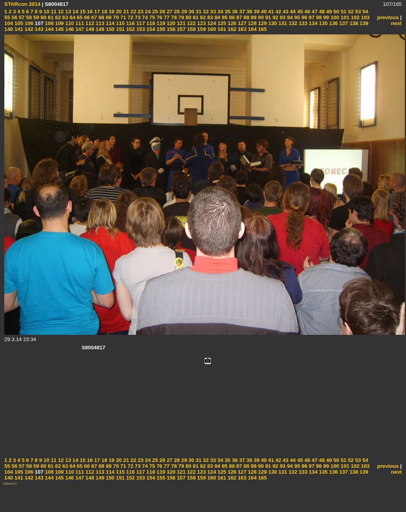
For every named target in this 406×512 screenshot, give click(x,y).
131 (282, 23)
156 (170, 29)
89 (253, 17)
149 (99, 29)
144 (48, 29)
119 (160, 23)
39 (256, 11)
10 (45, 11)
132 (292, 23)
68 (100, 17)
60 (43, 17)
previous (388, 17)
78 (173, 17)
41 (270, 11)
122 (190, 23)
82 (202, 17)
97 (311, 17)
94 (289, 17)
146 (69, 29)
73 (137, 17)
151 (120, 29)
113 (99, 23)
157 (181, 29)
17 (96, 11)
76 (158, 17)
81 (195, 17)
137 (343, 23)
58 (28, 17)
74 (144, 17)
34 (219, 11)
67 (93, 17)
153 (140, 29)
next (396, 23)
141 (18, 29)
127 (241, 23)
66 (86, 17)
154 (150, 29)
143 (38, 29)
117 (140, 23)
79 (180, 17)
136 (333, 23)
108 (48, 23)
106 (28, 23)
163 (241, 29)
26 (161, 11)
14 (75, 11)
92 (274, 17)
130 (272, 23)
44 (292, 11)
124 (211, 23)
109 (59, 23)
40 (263, 11)
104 (8, 23)
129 (262, 23)
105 (18, 23)
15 (82, 11)
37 (241, 11)
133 (302, 23)
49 (328, 11)
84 (217, 17)
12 (60, 11)
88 (246, 17)
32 (205, 11)
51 (343, 11)
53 (357, 11)
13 (67, 11)
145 (59, 29)
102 (354, 17)
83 (209, 17)
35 (227, 11)
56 (14, 17)
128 (251, 23)
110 (69, 23)
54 (364, 11)
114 (109, 23)
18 (104, 11)
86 (231, 17)
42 (277, 11)
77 (166, 17)
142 (28, 29)
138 (353, 23)
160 (211, 29)
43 (285, 11)
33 (212, 11)
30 (190, 11)
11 (53, 11)
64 (71, 17)
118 (150, 23)
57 (21, 17)
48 (321, 11)
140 (8, 29)
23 (140, 11)
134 (312, 23)
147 (79, 29)
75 (151, 17)
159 (201, 29)
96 (303, 17)
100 (334, 17)
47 (314, 11)
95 (296, 17)
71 (122, 17)
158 (190, 29)
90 (260, 17)
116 (130, 23)
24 (147, 11)
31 (198, 11)
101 (344, 17)
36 (234, 11)
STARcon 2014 (22, 4)
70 (115, 17)
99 (325, 17)
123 (201, 23)
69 (108, 17)
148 (89, 29)
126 (231, 23)
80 (188, 17)
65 (79, 17)
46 (307, 11)
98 (318, 17)
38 (248, 11)
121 (181, 23)
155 (160, 29)
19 (111, 11)
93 (282, 17)
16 (89, 11)
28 (176, 11)
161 (221, 29)
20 (118, 11)
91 (267, 17)
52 (350, 11)
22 (133, 11)
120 (170, 23)
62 (57, 17)
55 (7, 17)
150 (109, 29)
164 (251, 29)
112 (89, 23)
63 (64, 17)
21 (125, 11)
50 (336, 11)
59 (35, 17)
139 (363, 23)
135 (323, 23)
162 (231, 29)
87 (238, 17)
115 (120, 23)
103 (364, 17)
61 (50, 17)
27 (168, 11)
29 (183, 11)
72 (129, 17)
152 (130, 29)
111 (79, 23)
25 (154, 11)
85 (224, 17)
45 (299, 11)
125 (221, 23)
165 (262, 29)
